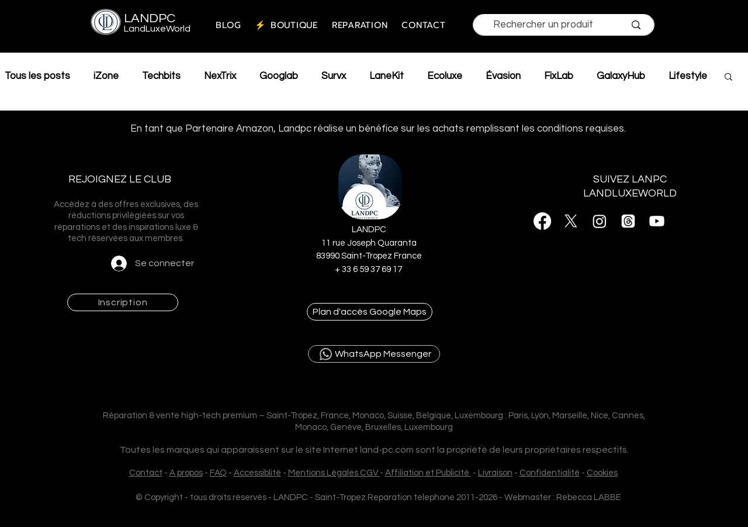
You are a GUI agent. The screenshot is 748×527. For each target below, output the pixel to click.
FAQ (218, 473)
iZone (106, 76)
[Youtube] (657, 221)
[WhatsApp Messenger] (374, 354)
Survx (333, 76)
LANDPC (149, 18)
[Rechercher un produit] (543, 24)
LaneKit (386, 76)
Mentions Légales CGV (334, 473)
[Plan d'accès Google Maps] (369, 312)
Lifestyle (688, 76)
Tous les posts (37, 76)
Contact (145, 473)
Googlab (278, 76)
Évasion (503, 76)
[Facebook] (542, 221)
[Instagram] (599, 221)
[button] (728, 77)
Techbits (161, 76)
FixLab (558, 76)
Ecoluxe (444, 76)
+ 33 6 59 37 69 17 (369, 269)
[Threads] (628, 221)
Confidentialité (550, 473)
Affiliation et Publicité (428, 473)
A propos (186, 473)
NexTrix (220, 76)
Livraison (495, 473)
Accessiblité (257, 473)
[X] (571, 221)
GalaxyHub (621, 76)
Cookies (602, 473)
